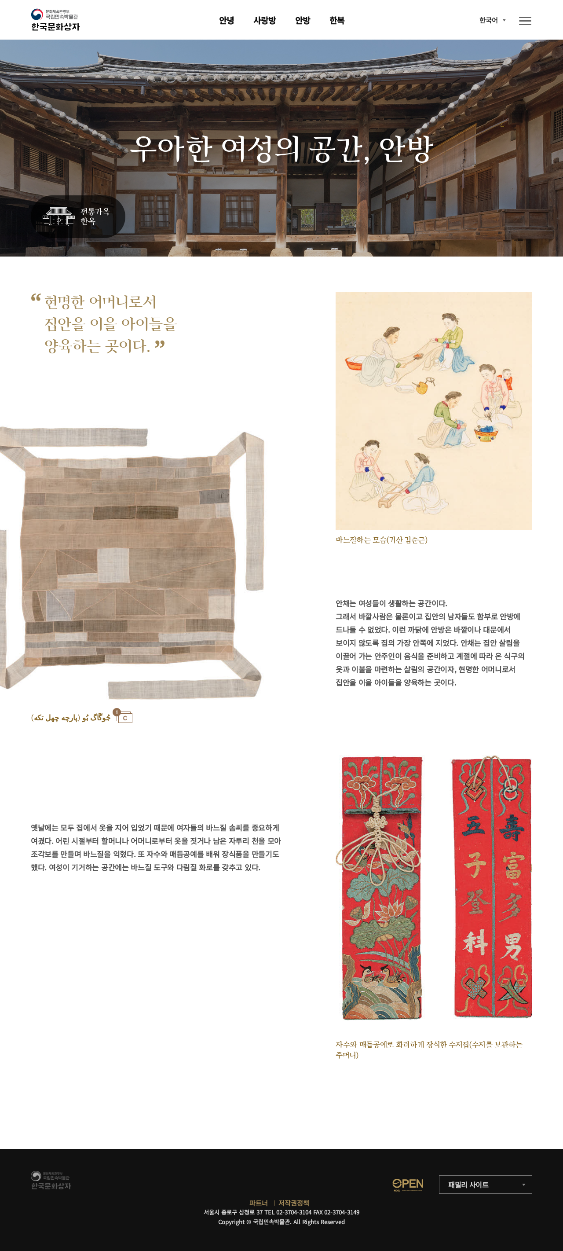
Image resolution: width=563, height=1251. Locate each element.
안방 (302, 20)
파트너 (258, 1202)
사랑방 (264, 20)
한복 (336, 20)
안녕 (226, 20)
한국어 (488, 20)
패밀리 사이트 (468, 1184)
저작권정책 (293, 1202)
